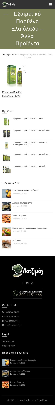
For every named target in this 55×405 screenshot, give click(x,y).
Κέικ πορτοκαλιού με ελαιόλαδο (25, 190)
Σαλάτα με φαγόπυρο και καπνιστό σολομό (29, 228)
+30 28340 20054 (12, 321)
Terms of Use (8, 341)
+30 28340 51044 (11, 316)
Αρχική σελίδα (11, 54)
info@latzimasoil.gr (13, 325)
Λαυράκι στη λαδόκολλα (22, 203)
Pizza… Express (19, 215)
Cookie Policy (8, 346)
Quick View (24, 71)
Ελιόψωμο (16, 241)
